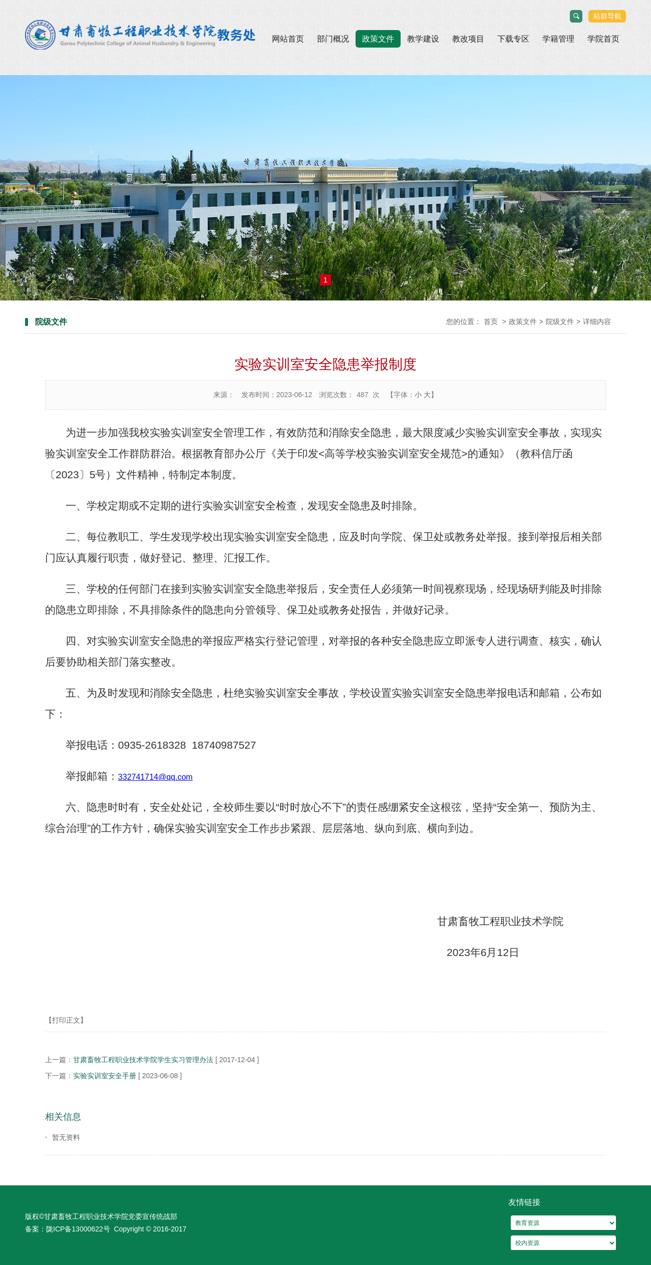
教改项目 (468, 39)
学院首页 (603, 39)
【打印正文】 (66, 1020)
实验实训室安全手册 (104, 1076)
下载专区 (513, 39)
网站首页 (288, 39)
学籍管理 (558, 39)
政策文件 (378, 39)
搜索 (576, 17)
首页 (491, 322)
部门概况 (333, 39)
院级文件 (560, 322)
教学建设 (423, 39)
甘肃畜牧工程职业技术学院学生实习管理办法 (143, 1060)
